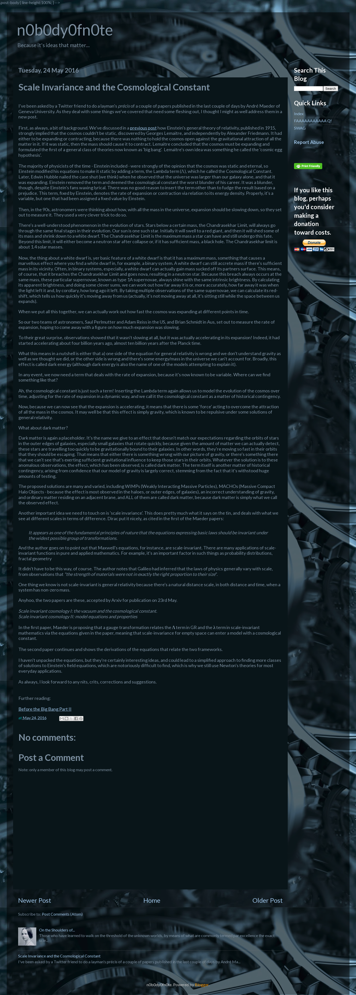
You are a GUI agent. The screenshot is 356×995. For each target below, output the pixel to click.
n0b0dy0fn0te (65, 29)
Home (151, 900)
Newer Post (34, 900)
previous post (143, 128)
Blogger (202, 984)
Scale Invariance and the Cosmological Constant (59, 955)
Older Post (267, 900)
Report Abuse (309, 142)
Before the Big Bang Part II (45, 709)
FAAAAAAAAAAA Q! (313, 120)
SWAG (300, 128)
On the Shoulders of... (57, 929)
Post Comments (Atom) (62, 914)
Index (299, 113)
